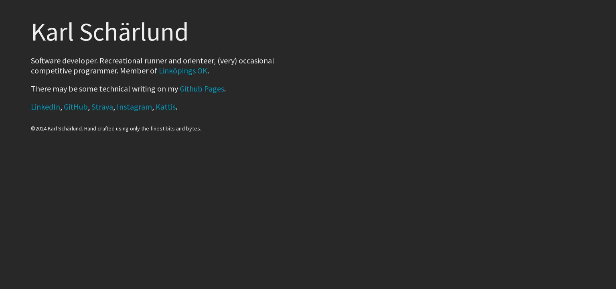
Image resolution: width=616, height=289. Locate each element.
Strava (102, 107)
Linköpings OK (183, 70)
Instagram (134, 107)
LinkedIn (45, 107)
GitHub (76, 107)
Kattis (166, 107)
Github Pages (202, 88)
